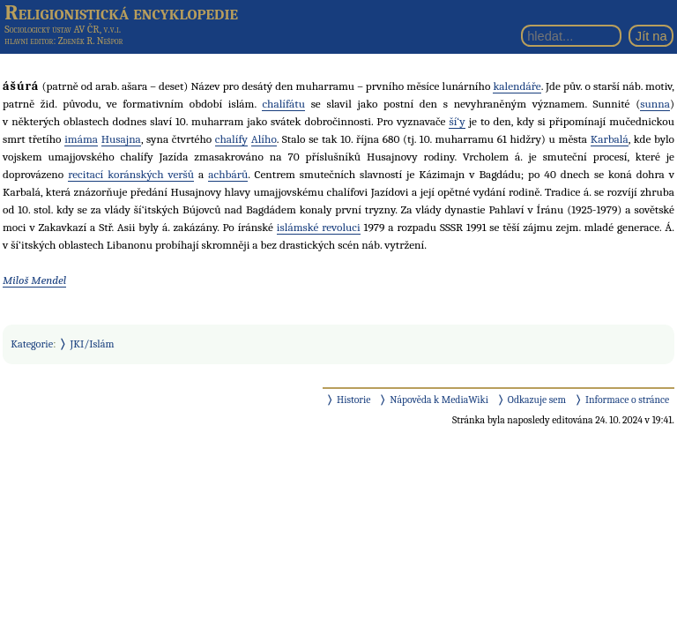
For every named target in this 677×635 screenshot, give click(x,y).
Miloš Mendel (34, 280)
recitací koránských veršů (131, 174)
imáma (81, 139)
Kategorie (32, 344)
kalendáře (516, 86)
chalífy (231, 139)
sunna (655, 103)
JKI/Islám (93, 344)
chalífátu (283, 103)
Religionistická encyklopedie (121, 12)
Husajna (121, 139)
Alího (264, 139)
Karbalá (610, 139)
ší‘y (457, 121)
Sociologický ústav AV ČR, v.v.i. (62, 29)
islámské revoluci (319, 227)
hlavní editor (28, 41)
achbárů (228, 174)
